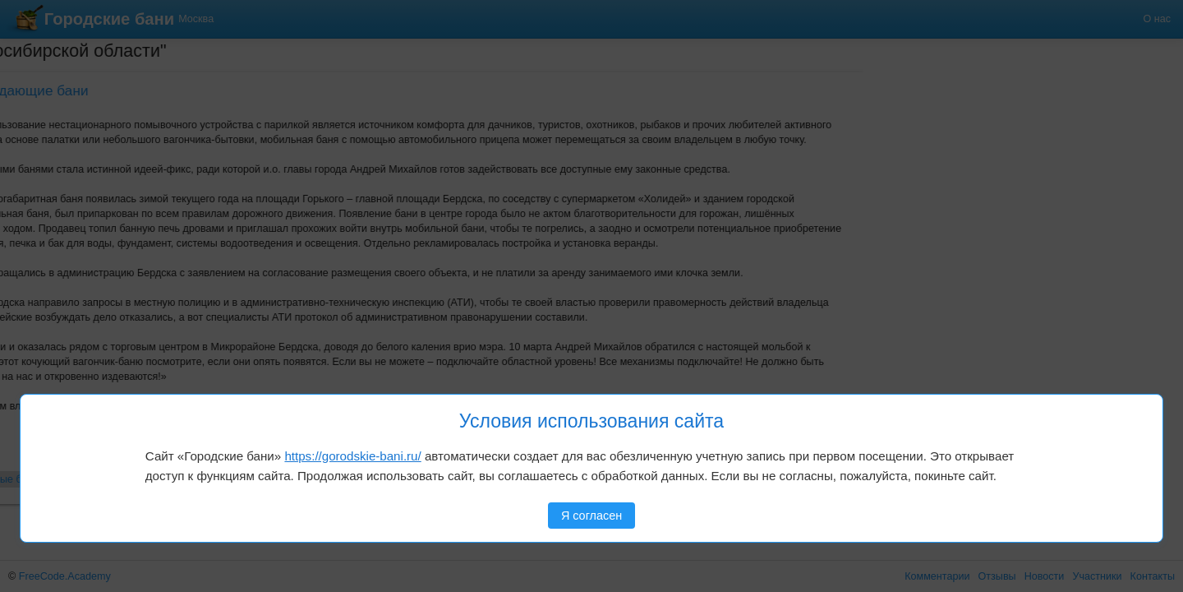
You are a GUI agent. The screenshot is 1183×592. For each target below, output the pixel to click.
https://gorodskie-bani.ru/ (352, 456)
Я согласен (591, 515)
